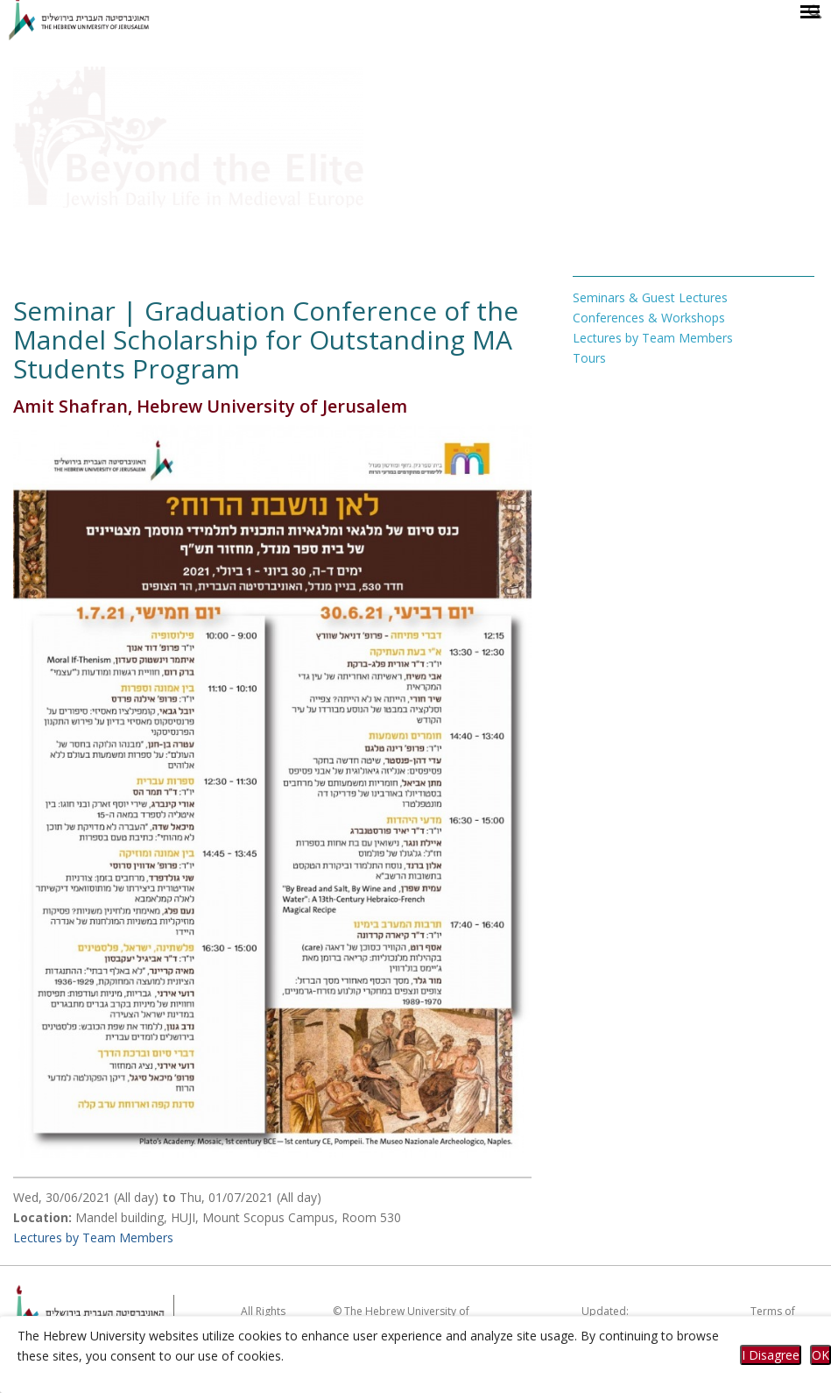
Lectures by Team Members (93, 1237)
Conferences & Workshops (649, 317)
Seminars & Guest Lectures (650, 297)
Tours (589, 358)
